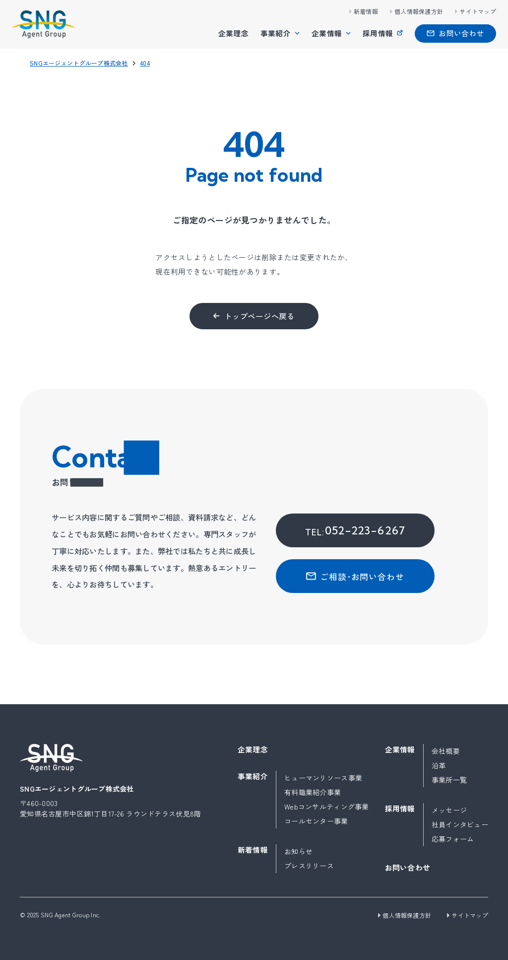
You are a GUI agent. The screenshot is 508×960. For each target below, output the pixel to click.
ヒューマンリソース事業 (323, 778)
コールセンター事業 (316, 821)
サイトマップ (477, 11)
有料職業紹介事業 (312, 792)
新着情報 (366, 11)
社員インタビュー (460, 824)
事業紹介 (275, 33)
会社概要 (446, 751)
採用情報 (378, 33)
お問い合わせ (408, 867)
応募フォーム (453, 839)
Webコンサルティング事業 (326, 807)
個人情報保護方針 (418, 11)
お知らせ (298, 851)
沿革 (439, 765)
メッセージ (449, 810)
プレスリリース (309, 866)
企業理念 (233, 33)
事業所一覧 (449, 780)
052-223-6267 (355, 530)
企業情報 (327, 33)
